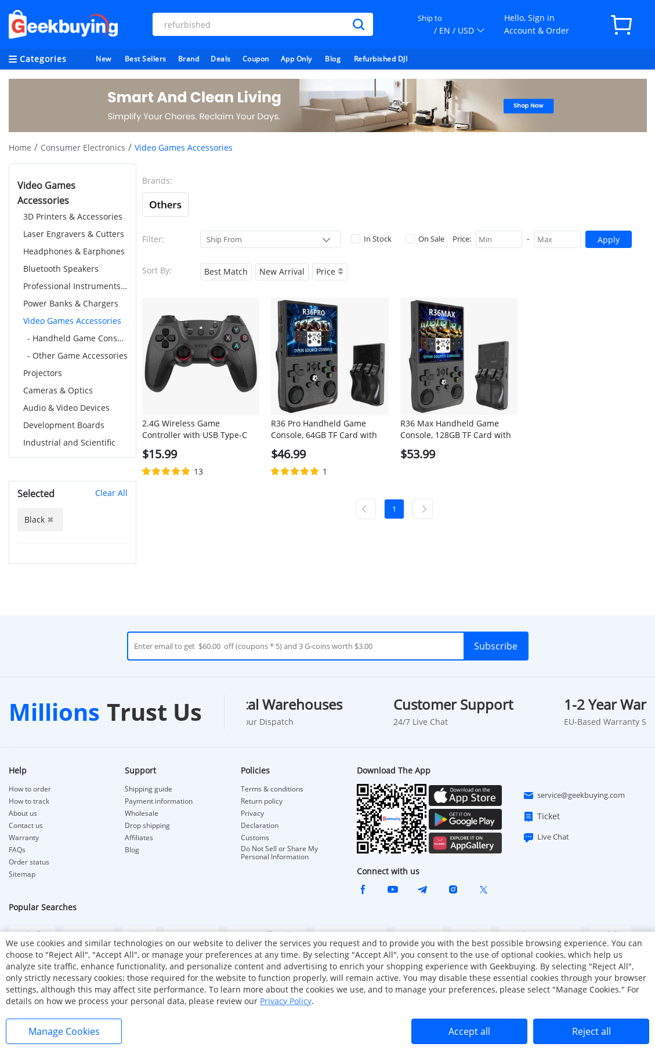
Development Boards (63, 425)
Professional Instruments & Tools (75, 285)
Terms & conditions (272, 789)
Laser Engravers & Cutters (73, 233)
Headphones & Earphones (74, 251)
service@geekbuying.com (574, 795)
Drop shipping (147, 826)
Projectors (42, 372)
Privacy (252, 813)
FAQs (17, 850)
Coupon (256, 59)
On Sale (425, 239)
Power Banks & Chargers (70, 303)
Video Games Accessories (72, 320)
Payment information (159, 801)
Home (20, 147)
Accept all (469, 1031)
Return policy (262, 801)
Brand (189, 59)
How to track (29, 801)
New (103, 59)
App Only (296, 59)
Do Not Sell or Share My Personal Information (279, 853)
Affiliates (139, 838)
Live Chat (546, 837)
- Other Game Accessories (77, 355)
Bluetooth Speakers (61, 268)
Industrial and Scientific (69, 442)
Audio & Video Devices (66, 407)
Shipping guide (148, 789)
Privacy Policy (286, 1000)
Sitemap (22, 874)
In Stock (371, 239)
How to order (30, 789)
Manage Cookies (64, 1031)
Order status (29, 862)
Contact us (26, 826)
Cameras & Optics (58, 390)
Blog (333, 59)
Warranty (24, 838)
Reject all (591, 1031)
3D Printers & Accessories (72, 216)
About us (23, 813)
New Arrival (282, 271)
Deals (221, 59)
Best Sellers (146, 59)
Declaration (259, 826)
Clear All (111, 492)
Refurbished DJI (381, 59)
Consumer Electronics (83, 147)
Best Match (226, 271)
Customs (255, 838)
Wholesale (141, 813)
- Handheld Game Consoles (77, 338)
